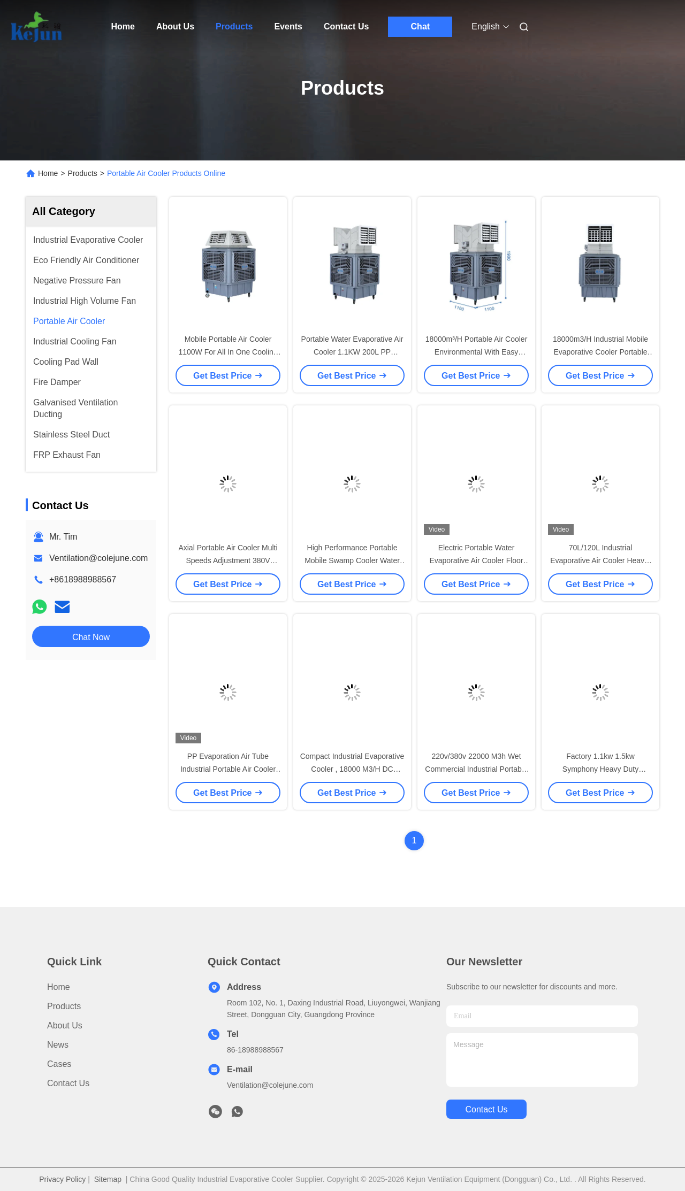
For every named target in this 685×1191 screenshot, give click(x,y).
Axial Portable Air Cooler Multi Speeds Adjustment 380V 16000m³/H (227, 560)
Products (234, 26)
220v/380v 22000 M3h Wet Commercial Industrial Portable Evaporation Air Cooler (476, 769)
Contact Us (346, 26)
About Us (175, 26)
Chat (420, 26)
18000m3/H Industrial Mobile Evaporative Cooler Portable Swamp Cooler (600, 352)
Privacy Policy (62, 1179)
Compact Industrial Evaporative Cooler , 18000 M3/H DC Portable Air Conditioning (352, 769)
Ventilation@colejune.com (98, 558)
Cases (59, 1064)
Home (123, 26)
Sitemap (107, 1179)
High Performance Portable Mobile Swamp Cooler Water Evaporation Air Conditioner (352, 560)
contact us (486, 1109)
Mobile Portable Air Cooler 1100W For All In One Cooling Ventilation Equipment (227, 352)
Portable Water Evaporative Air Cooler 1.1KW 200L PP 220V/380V (352, 352)
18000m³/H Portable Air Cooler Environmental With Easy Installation (476, 352)
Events (288, 26)
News (57, 1044)
